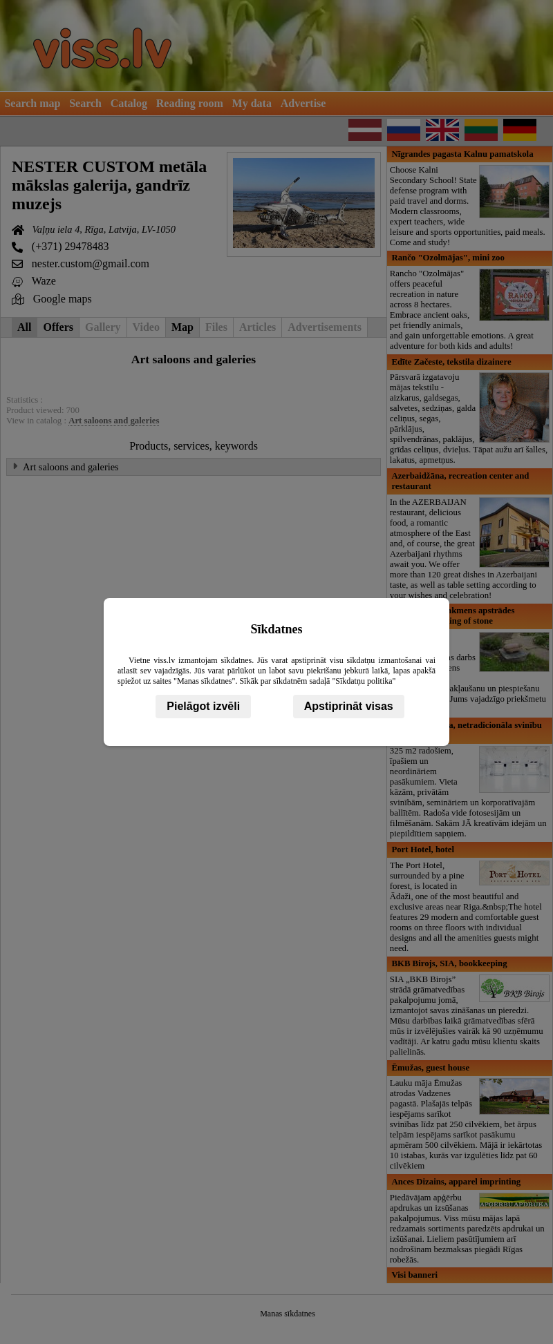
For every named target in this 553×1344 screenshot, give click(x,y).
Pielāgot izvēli (203, 706)
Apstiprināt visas (348, 706)
